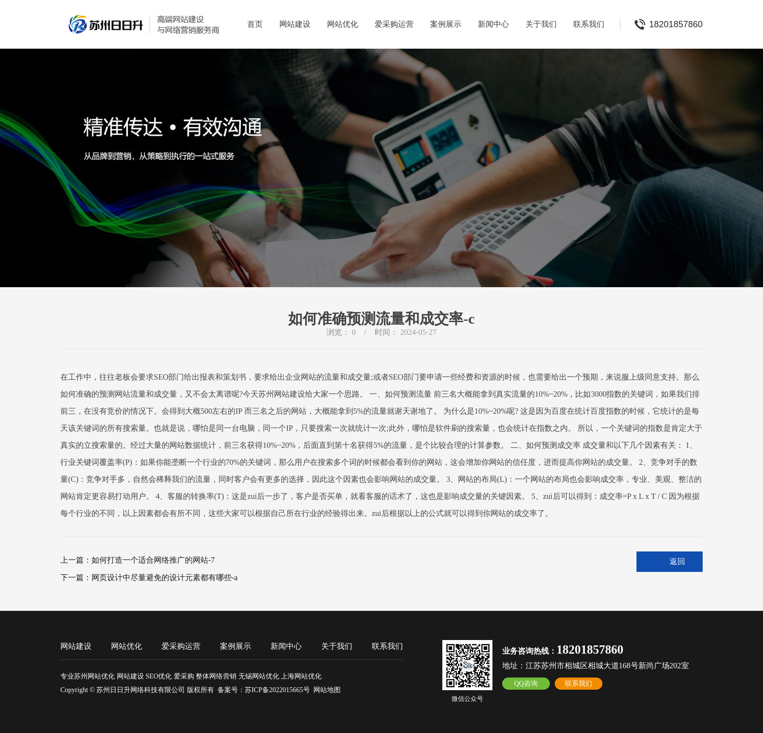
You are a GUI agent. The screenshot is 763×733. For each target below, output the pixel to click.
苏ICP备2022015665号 (277, 690)
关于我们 (541, 24)
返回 (677, 561)
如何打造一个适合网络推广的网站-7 (153, 560)
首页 (255, 24)
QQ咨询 (525, 683)
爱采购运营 (394, 24)
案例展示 (445, 24)
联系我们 (588, 24)
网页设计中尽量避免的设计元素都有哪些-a (164, 577)
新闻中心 (493, 24)
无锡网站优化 (258, 676)
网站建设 (294, 24)
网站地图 (327, 690)
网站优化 (342, 24)
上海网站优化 (301, 676)
